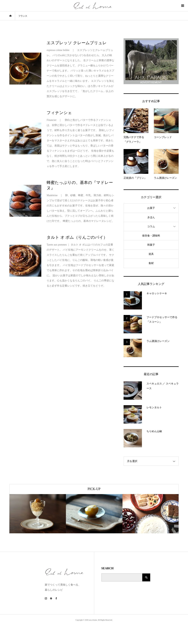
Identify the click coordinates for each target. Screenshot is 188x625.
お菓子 (151, 208)
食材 (151, 263)
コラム (151, 226)
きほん (151, 217)
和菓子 (151, 244)
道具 (151, 254)
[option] (37, 513)
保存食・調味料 (151, 235)
